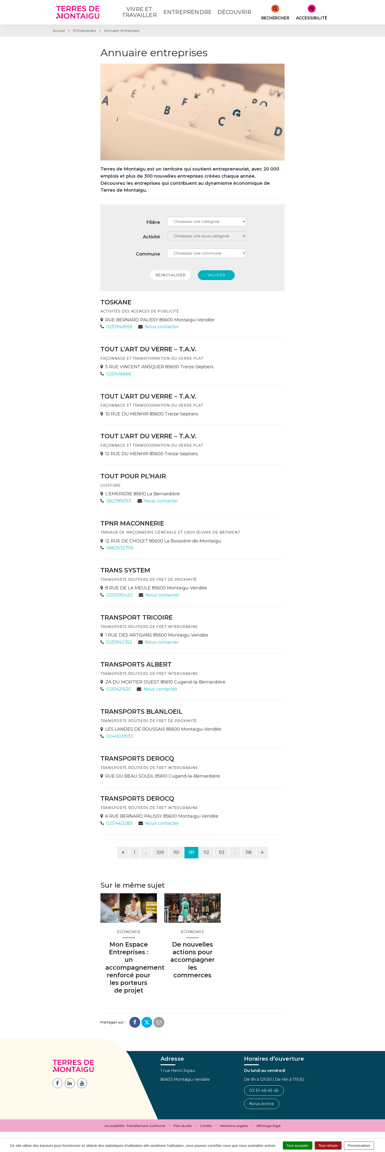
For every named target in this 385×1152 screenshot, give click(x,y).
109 (160, 852)
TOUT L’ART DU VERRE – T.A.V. (148, 349)
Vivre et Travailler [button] (139, 12)
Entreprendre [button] (187, 12)
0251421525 (118, 689)
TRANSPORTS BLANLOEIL (141, 711)
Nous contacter (162, 326)
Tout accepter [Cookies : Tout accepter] (298, 1145)
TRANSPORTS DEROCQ (137, 758)
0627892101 (118, 501)
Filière (153, 222)
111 (191, 852)
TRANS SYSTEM (125, 570)
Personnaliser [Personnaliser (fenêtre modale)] (359, 1145)
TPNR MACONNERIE (132, 523)
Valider (216, 275)
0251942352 (119, 642)
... (146, 852)
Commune (148, 254)
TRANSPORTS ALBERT (136, 664)
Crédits (206, 1126)
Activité (151, 237)
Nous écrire (261, 1103)
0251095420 (119, 595)
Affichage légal (268, 1126)
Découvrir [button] (234, 12)
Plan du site (183, 1126)
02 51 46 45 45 (264, 1090)
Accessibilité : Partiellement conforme (135, 1126)
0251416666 (118, 374)
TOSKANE (115, 302)
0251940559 (119, 326)
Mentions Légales (234, 1126)
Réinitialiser (170, 275)
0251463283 (119, 823)
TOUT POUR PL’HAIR (133, 476)
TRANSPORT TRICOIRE (136, 617)
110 (176, 852)
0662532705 (119, 548)
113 (221, 852)
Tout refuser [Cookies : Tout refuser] (328, 1145)
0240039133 (119, 736)
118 (248, 852)
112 (206, 852)
